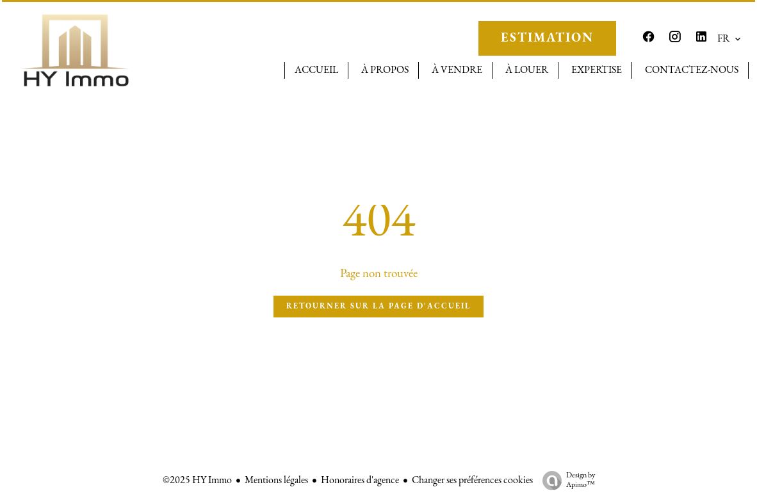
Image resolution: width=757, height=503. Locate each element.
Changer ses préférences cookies (472, 480)
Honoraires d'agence (360, 480)
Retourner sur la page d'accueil (378, 306)
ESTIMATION (547, 38)
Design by (565, 481)
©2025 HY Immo (197, 480)
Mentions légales (276, 480)
